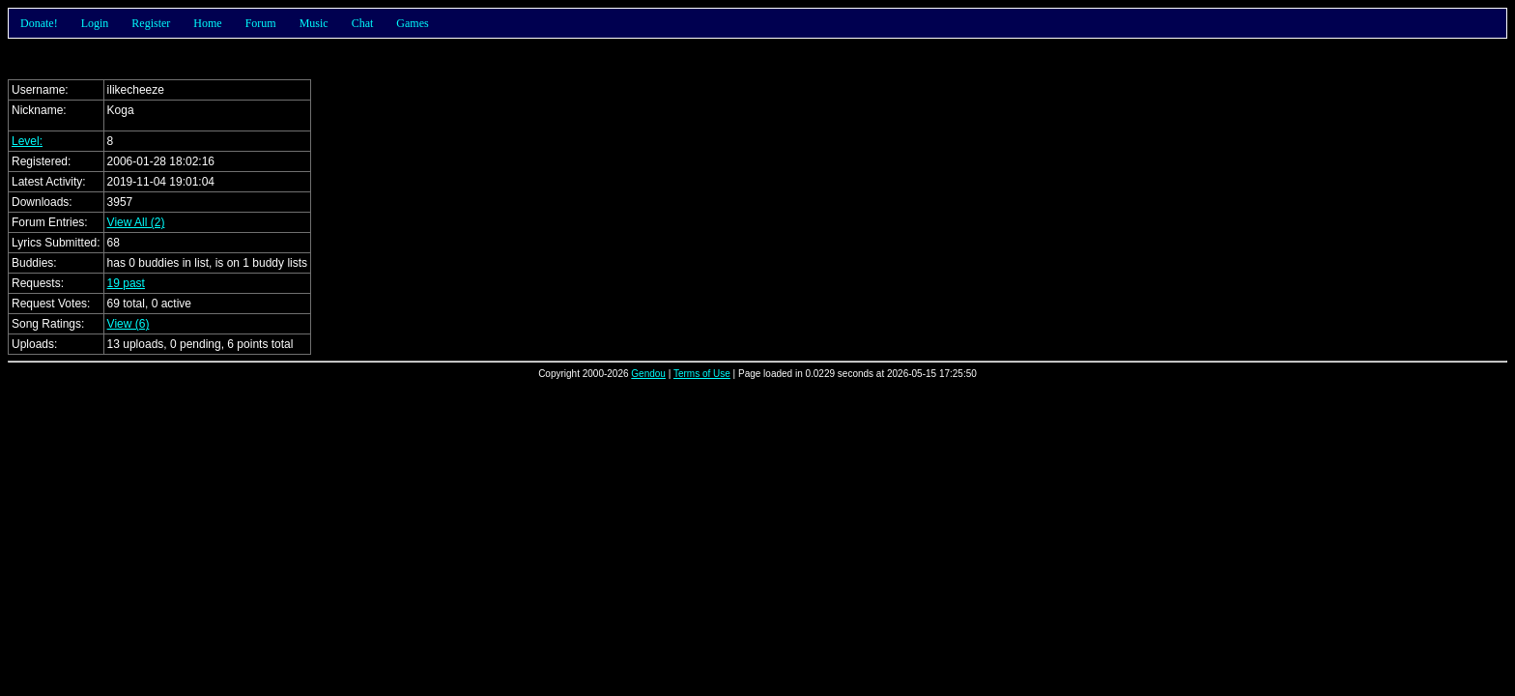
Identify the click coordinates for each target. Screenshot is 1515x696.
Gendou (648, 373)
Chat (363, 23)
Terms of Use (701, 373)
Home (207, 23)
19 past (126, 283)
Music (314, 23)
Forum (260, 23)
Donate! (39, 23)
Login (95, 23)
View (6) (128, 324)
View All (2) (136, 222)
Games (412, 23)
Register (150, 23)
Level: (27, 141)
